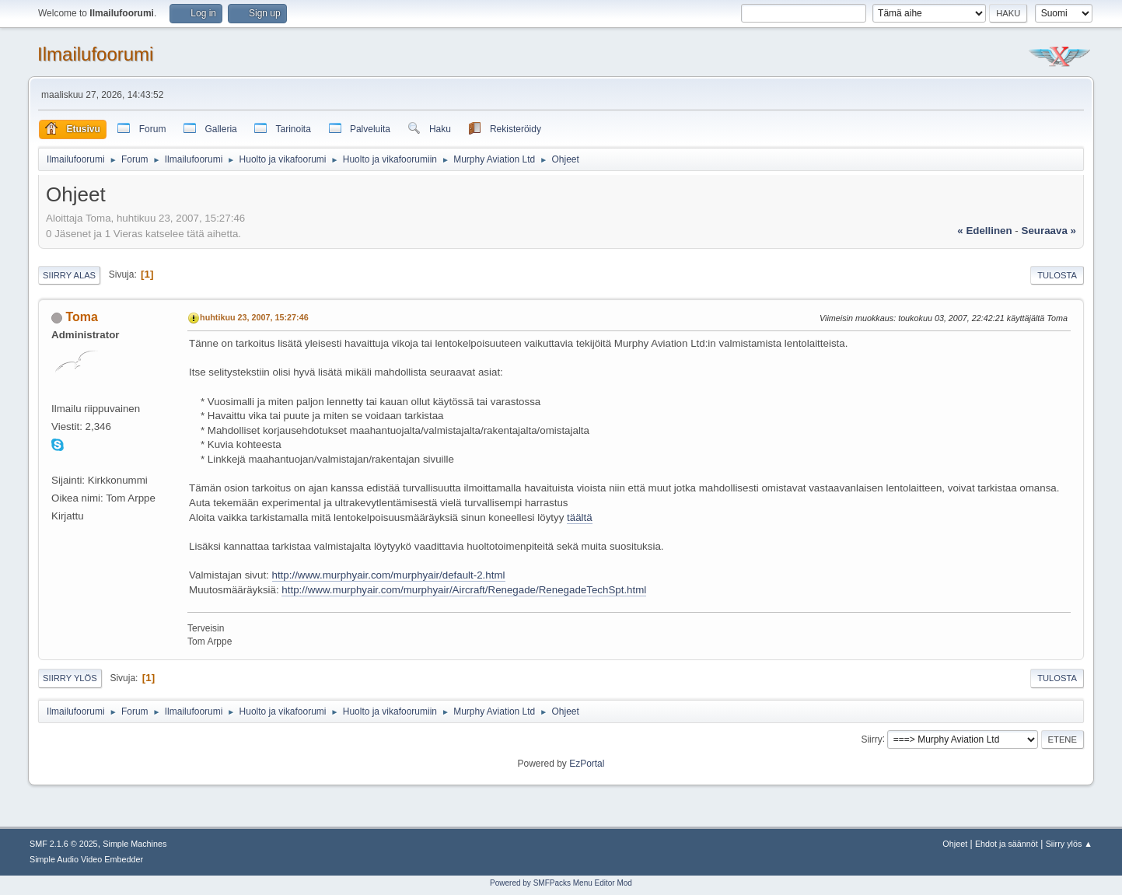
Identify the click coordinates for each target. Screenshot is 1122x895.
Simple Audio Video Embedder (86, 859)
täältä (579, 517)
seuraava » (1049, 230)
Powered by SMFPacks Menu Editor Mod (561, 883)
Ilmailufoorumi (95, 54)
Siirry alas (69, 275)
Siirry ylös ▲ (1069, 843)
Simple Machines (134, 843)
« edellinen (984, 230)
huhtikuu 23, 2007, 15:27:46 (254, 317)
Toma (82, 316)
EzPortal (586, 763)
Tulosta (1057, 275)
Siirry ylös (70, 678)
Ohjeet (954, 843)
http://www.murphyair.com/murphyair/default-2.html (388, 575)
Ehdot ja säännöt (1006, 843)
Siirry (871, 738)
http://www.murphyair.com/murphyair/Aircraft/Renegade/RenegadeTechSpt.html (463, 590)
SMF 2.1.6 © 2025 (64, 843)
